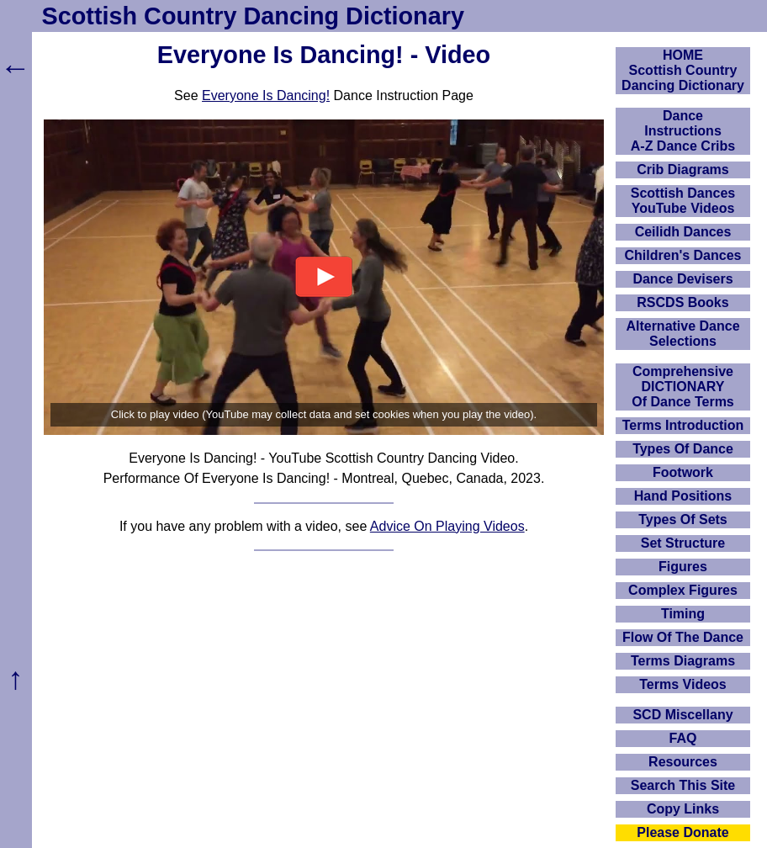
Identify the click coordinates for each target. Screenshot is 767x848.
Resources (682, 762)
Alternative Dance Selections (682, 333)
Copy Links (683, 809)
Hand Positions (683, 496)
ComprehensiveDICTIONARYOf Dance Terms (683, 386)
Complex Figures (683, 590)
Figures (683, 566)
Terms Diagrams (683, 661)
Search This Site (683, 785)
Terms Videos (682, 684)
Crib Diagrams (682, 169)
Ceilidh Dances (683, 232)
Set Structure (683, 543)
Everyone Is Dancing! (266, 95)
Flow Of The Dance (682, 637)
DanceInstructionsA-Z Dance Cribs (683, 131)
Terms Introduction (683, 425)
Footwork (683, 472)
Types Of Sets (682, 519)
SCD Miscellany (682, 715)
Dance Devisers (682, 279)
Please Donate (682, 832)
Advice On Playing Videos (447, 526)
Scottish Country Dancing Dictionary (253, 16)
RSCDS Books (682, 302)
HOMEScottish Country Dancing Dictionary (683, 70)
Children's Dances (683, 255)
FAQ (683, 738)
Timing (683, 614)
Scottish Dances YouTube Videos (683, 200)
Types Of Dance (682, 449)
